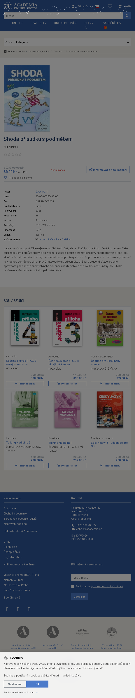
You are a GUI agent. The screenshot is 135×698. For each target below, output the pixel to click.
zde (36, 692)
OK (37, 684)
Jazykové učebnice (39, 51)
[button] (98, 6)
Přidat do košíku (25, 383)
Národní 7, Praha (14, 579)
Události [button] (37, 23)
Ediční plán (10, 546)
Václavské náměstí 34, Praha (21, 574)
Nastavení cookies (15, 523)
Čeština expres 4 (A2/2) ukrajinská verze (21, 362)
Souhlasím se (99, 586)
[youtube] (29, 608)
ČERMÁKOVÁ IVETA (16, 446)
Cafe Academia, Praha (17, 590)
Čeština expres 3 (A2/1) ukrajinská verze (63, 362)
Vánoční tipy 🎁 (112, 25)
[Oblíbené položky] (110, 6)
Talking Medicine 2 (18, 442)
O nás (7, 541)
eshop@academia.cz (86, 528)
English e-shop (13, 557)
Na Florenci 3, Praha (16, 585)
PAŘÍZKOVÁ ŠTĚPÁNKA (104, 368)
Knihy (21, 51)
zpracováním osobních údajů (107, 586)
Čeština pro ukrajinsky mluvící (105, 362)
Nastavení (15, 684)
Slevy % (89, 25)
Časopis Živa (12, 551)
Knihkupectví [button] (64, 23)
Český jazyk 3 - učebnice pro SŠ (109, 444)
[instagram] (18, 608)
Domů (9, 51)
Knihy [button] (16, 23)
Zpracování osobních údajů (20, 518)
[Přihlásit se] (81, 6)
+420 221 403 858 (84, 525)
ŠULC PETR (11, 147)
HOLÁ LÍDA (12, 368)
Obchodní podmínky (15, 513)
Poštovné (10, 508)
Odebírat (79, 596)
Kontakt (76, 498)
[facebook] (7, 608)
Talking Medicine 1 (60, 442)
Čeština (57, 51)
